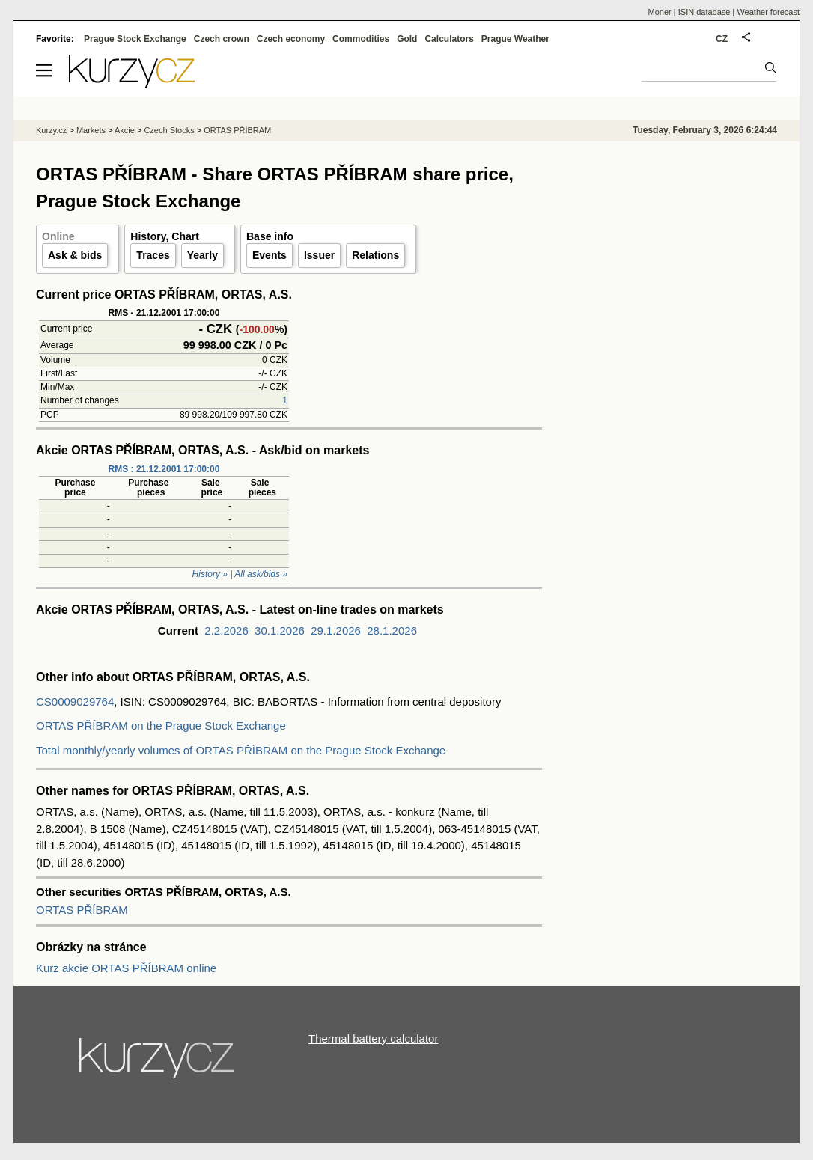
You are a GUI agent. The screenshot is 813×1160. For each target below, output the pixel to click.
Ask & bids (75, 255)
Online (58, 236)
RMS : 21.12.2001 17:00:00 (164, 469)
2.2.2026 (226, 630)
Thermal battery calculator (373, 1038)
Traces (152, 255)
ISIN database (704, 11)
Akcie (125, 130)
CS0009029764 (75, 701)
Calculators (448, 39)
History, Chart (164, 236)
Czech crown (221, 39)
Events (269, 255)
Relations (375, 255)
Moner (660, 11)
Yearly (202, 255)
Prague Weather (515, 39)
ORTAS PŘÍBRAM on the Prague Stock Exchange (161, 725)
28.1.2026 (392, 630)
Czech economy (291, 39)
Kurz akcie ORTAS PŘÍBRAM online (126, 968)
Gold (407, 39)
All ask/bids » (260, 574)
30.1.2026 (280, 630)
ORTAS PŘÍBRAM (82, 909)
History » (210, 574)
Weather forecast (768, 11)
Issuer (319, 255)
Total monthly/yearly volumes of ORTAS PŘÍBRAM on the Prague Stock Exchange (240, 750)
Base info (269, 236)
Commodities (360, 39)
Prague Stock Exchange (135, 39)
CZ (722, 39)
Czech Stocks (169, 130)
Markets (91, 130)
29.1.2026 (336, 630)
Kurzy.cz (51, 130)
